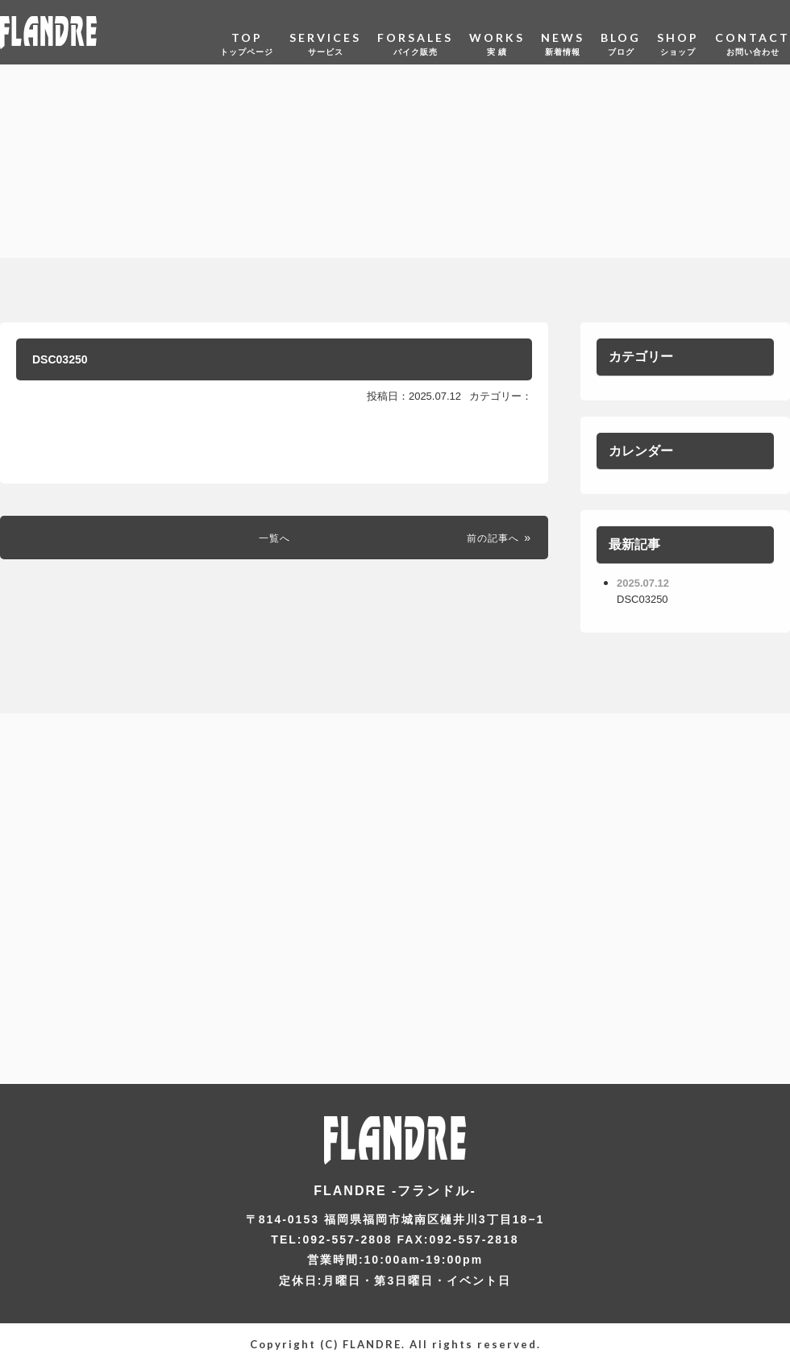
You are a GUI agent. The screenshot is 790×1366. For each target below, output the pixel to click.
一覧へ (274, 545)
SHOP (678, 32)
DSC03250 (75, 363)
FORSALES (415, 32)
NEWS (562, 32)
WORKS (497, 32)
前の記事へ (487, 545)
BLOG (621, 32)
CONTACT (752, 32)
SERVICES (325, 32)
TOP (246, 32)
